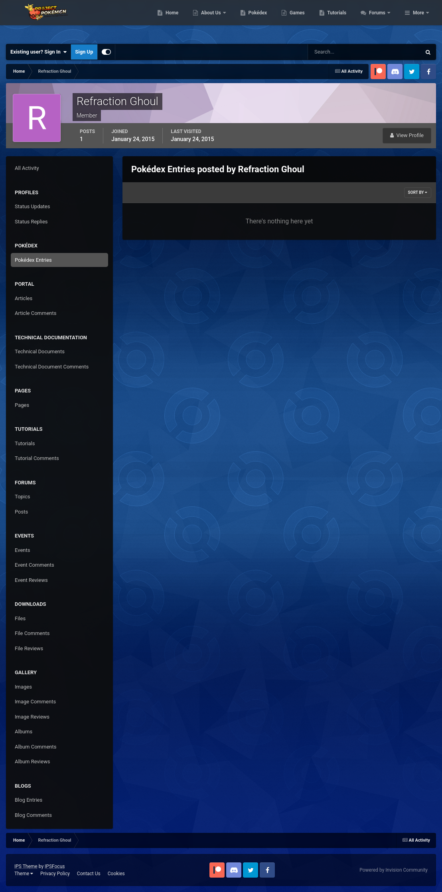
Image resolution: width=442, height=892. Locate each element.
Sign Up (84, 52)
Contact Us (89, 873)
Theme (23, 873)
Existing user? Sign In (38, 52)
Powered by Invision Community (393, 870)
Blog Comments (33, 815)
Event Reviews (31, 580)
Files (20, 618)
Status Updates (32, 206)
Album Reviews (32, 762)
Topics (22, 497)
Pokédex (301, 20)
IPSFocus (55, 866)
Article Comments (35, 313)
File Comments (32, 633)
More (418, 20)
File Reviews (29, 648)
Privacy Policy (55, 873)
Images (23, 687)
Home (215, 20)
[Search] (340, 52)
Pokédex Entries (33, 260)
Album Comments (35, 747)
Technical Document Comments (52, 367)
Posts (21, 512)
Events (22, 550)
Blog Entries (28, 800)
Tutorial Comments (37, 458)
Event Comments (34, 565)
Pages (22, 405)
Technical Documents (40, 351)
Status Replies (31, 222)
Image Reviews (32, 717)
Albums (23, 732)
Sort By (417, 192)
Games (340, 20)
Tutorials (380, 20)
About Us (255, 20)
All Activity (27, 168)
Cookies (116, 873)
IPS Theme (25, 866)
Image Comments (35, 702)
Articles (23, 298)
